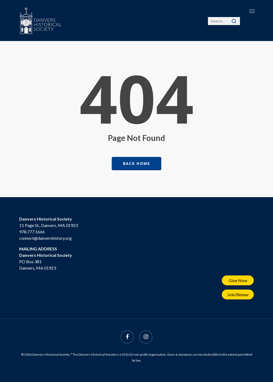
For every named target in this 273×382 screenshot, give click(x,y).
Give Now (238, 280)
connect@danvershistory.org (45, 238)
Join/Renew (237, 294)
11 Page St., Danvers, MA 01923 (48, 225)
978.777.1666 (32, 231)
